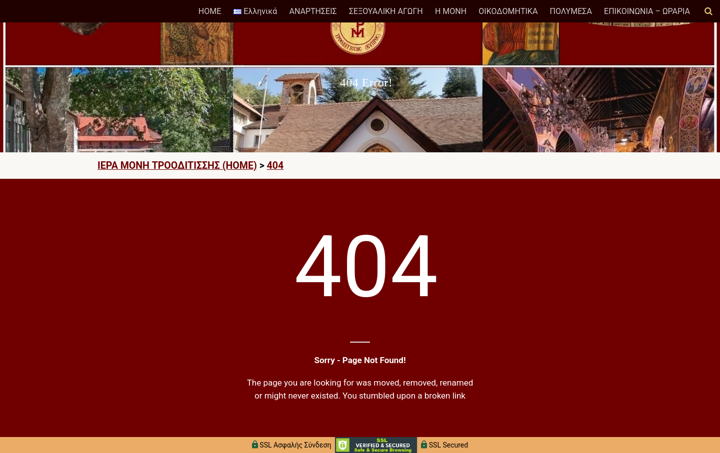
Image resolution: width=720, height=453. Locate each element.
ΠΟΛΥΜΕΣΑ (571, 11)
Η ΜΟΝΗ (450, 11)
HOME (209, 11)
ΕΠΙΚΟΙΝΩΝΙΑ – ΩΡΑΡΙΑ (647, 11)
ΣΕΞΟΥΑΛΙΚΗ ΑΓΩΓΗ (386, 11)
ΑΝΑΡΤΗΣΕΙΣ (312, 11)
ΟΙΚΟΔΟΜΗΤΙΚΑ (508, 11)
